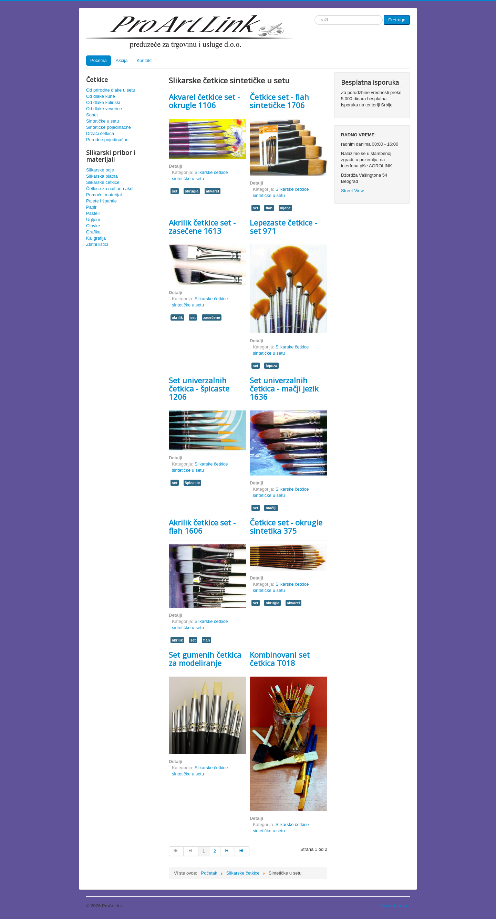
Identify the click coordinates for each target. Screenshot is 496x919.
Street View (352, 190)
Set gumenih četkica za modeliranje (205, 658)
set (174, 191)
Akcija (122, 60)
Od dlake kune (100, 96)
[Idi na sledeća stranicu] (227, 851)
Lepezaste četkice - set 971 (283, 226)
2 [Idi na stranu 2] (215, 851)
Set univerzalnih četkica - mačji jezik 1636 (284, 388)
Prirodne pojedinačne (107, 139)
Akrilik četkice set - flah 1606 (202, 526)
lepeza (271, 366)
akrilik (177, 317)
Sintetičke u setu (102, 121)
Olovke (93, 225)
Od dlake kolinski (103, 102)
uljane (285, 208)
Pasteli (93, 213)
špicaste (192, 483)
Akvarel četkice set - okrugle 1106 (204, 101)
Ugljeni (93, 219)
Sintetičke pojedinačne (108, 127)
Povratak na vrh (394, 905)
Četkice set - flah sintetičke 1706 (279, 101)
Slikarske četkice (103, 182)
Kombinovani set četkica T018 (280, 658)
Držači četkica (100, 133)
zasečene (211, 317)
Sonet (92, 114)
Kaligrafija (96, 238)
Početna (98, 60)
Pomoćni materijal (104, 194)
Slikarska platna (102, 176)
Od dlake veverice (104, 108)
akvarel (212, 191)
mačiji (271, 508)
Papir (91, 207)
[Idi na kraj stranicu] (242, 851)
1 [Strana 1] (204, 851)
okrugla (192, 191)
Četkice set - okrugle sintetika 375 (286, 526)
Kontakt (144, 60)
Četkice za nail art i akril (109, 188)
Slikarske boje (100, 170)
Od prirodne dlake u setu (110, 90)
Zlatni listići (97, 244)
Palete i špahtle (101, 200)
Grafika (93, 231)
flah (269, 208)
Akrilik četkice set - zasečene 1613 (202, 226)
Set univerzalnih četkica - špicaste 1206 (199, 388)
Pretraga (396, 19)
